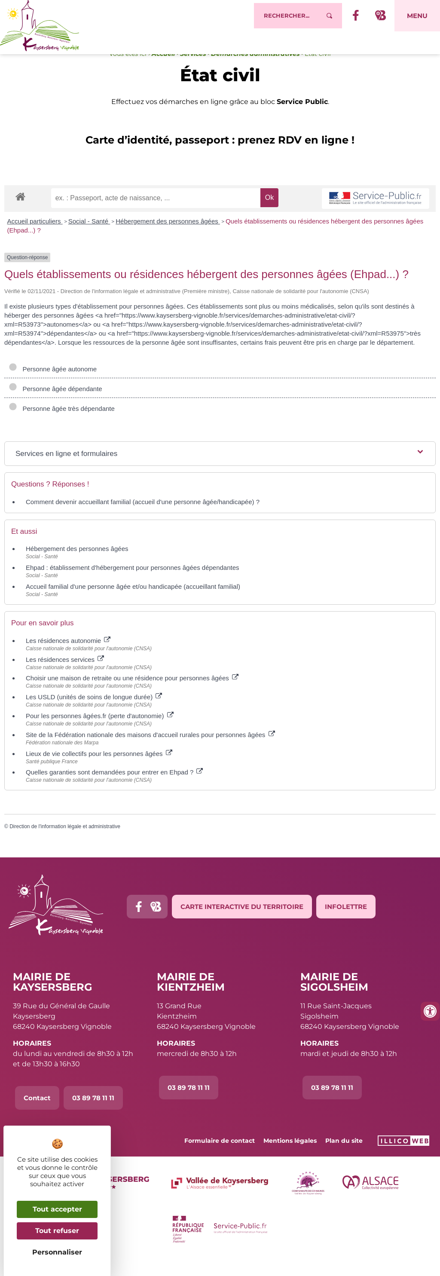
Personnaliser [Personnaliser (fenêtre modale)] (57, 1252)
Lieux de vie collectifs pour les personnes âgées (99, 770)
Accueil (163, 71)
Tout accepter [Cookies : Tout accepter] (57, 1209)
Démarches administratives (255, 71)
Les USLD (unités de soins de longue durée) (94, 714)
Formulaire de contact (219, 1158)
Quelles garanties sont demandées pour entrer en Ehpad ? (114, 789)
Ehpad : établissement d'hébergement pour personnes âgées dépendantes (132, 585)
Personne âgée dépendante (55, 406)
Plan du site (344, 1158)
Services (193, 71)
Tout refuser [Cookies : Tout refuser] (57, 1231)
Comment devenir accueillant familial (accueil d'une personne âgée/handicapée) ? (143, 519)
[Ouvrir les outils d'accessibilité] (430, 1011)
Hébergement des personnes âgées (168, 238)
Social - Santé (89, 238)
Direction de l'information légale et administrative (64, 844)
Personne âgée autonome (53, 386)
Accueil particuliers (35, 238)
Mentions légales (290, 1158)
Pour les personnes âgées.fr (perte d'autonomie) (100, 733)
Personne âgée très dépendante (62, 426)
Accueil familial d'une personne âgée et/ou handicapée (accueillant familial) (133, 604)
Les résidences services (65, 676)
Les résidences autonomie (68, 658)
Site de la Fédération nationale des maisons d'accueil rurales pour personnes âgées (150, 752)
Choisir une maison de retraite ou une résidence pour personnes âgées (132, 695)
